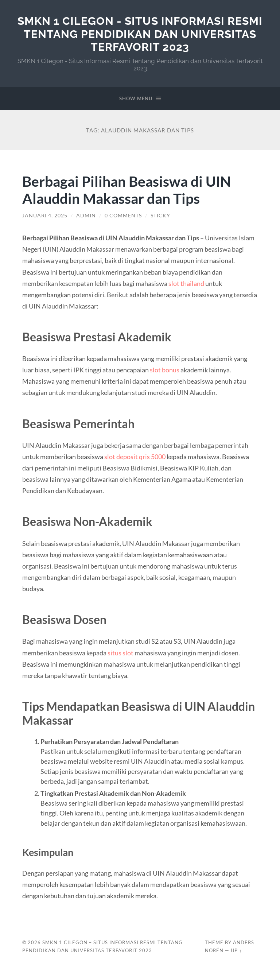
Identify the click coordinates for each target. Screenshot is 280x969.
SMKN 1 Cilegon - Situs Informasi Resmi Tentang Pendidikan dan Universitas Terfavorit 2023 (140, 34)
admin (86, 215)
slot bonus (164, 370)
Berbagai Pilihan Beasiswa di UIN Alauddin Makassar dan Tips (126, 190)
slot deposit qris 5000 (135, 457)
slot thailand (186, 283)
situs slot (120, 653)
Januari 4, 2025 (44, 215)
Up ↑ (236, 950)
